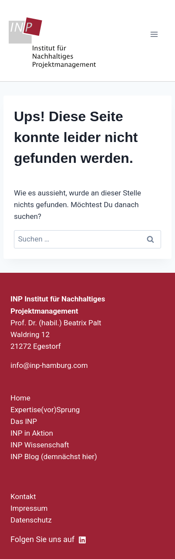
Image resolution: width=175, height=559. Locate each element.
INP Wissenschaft (39, 444)
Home (20, 398)
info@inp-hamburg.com (49, 365)
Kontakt (23, 496)
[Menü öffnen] (154, 34)
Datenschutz (31, 520)
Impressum (29, 508)
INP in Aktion (31, 433)
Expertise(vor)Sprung (45, 409)
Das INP (23, 421)
